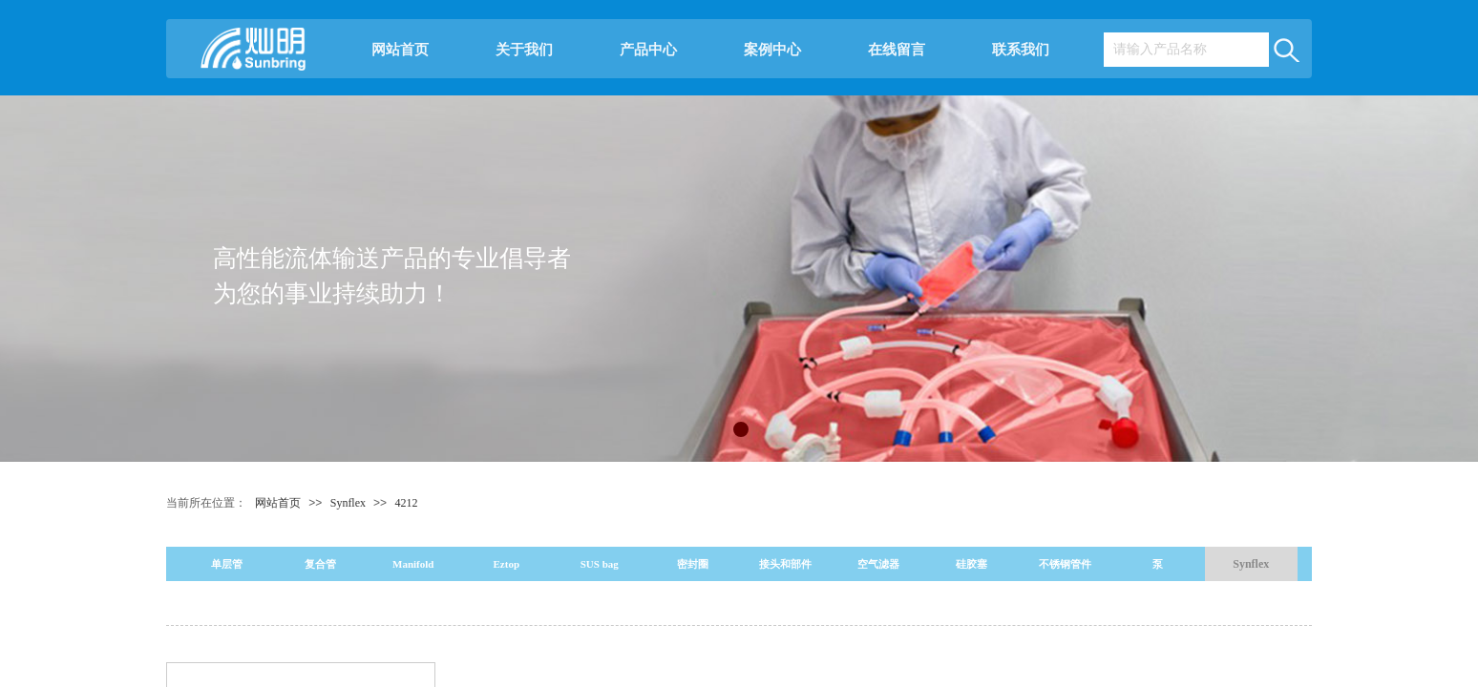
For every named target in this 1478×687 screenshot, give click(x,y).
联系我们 (1020, 49)
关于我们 (524, 49)
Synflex (349, 503)
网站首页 (400, 49)
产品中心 (648, 49)
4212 (405, 503)
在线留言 (896, 49)
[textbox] (1186, 49)
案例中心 (772, 49)
